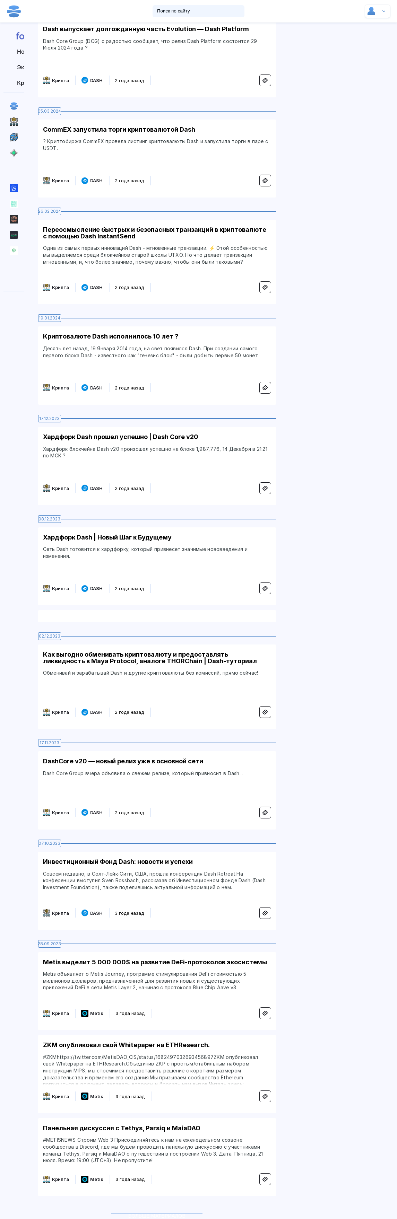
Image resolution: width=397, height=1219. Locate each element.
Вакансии (14, 281)
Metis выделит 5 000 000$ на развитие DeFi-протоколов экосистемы (155, 962)
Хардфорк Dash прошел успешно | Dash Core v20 (120, 436)
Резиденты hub (14, 266)
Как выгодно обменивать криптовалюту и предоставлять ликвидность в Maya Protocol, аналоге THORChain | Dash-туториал (150, 658)
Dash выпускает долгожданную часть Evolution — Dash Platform (146, 29)
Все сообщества (14, 168)
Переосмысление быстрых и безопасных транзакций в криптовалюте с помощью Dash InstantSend (154, 233)
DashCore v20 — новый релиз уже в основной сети (123, 761)
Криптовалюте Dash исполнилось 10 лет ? (111, 336)
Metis (96, 1013)
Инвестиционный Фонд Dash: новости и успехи (118, 861)
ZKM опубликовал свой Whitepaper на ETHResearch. (126, 1045)
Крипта (60, 80)
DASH (96, 80)
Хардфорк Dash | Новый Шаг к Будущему (107, 537)
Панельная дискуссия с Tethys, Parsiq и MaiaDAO (121, 1128)
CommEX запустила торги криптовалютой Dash (119, 129)
